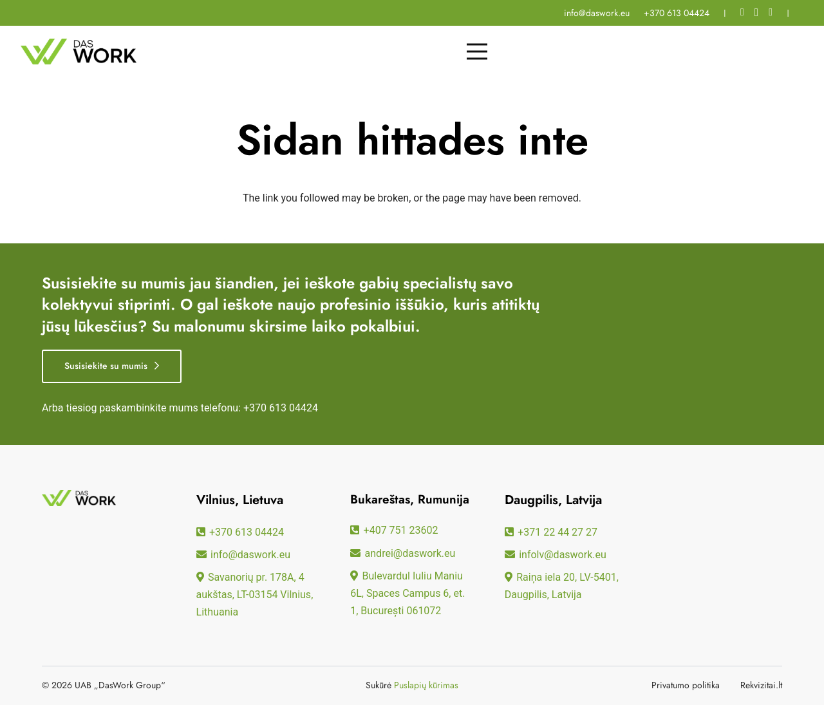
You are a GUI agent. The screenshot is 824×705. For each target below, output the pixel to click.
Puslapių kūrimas (426, 685)
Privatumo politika (685, 685)
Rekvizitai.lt (761, 685)
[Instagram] (756, 13)
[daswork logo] (78, 51)
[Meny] (477, 51)
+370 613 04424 (280, 408)
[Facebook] (742, 12)
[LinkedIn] (770, 12)
